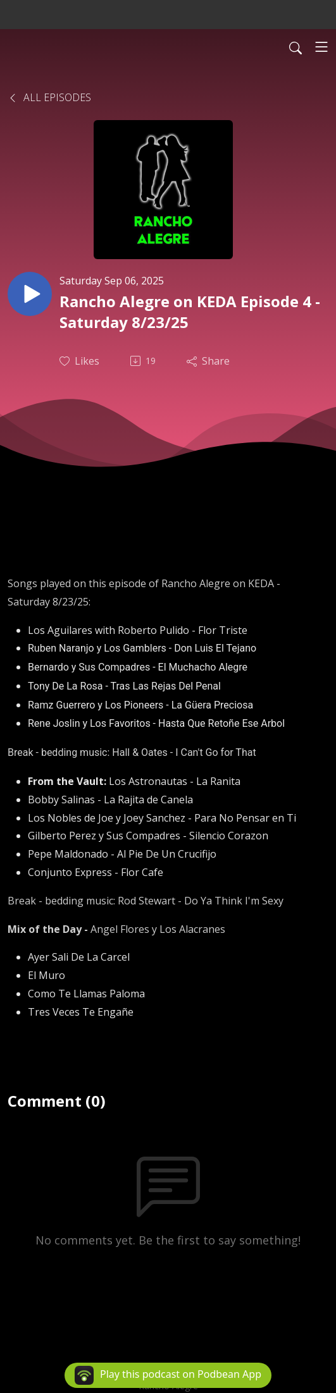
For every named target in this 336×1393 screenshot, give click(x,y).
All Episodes (49, 97)
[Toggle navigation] (321, 47)
